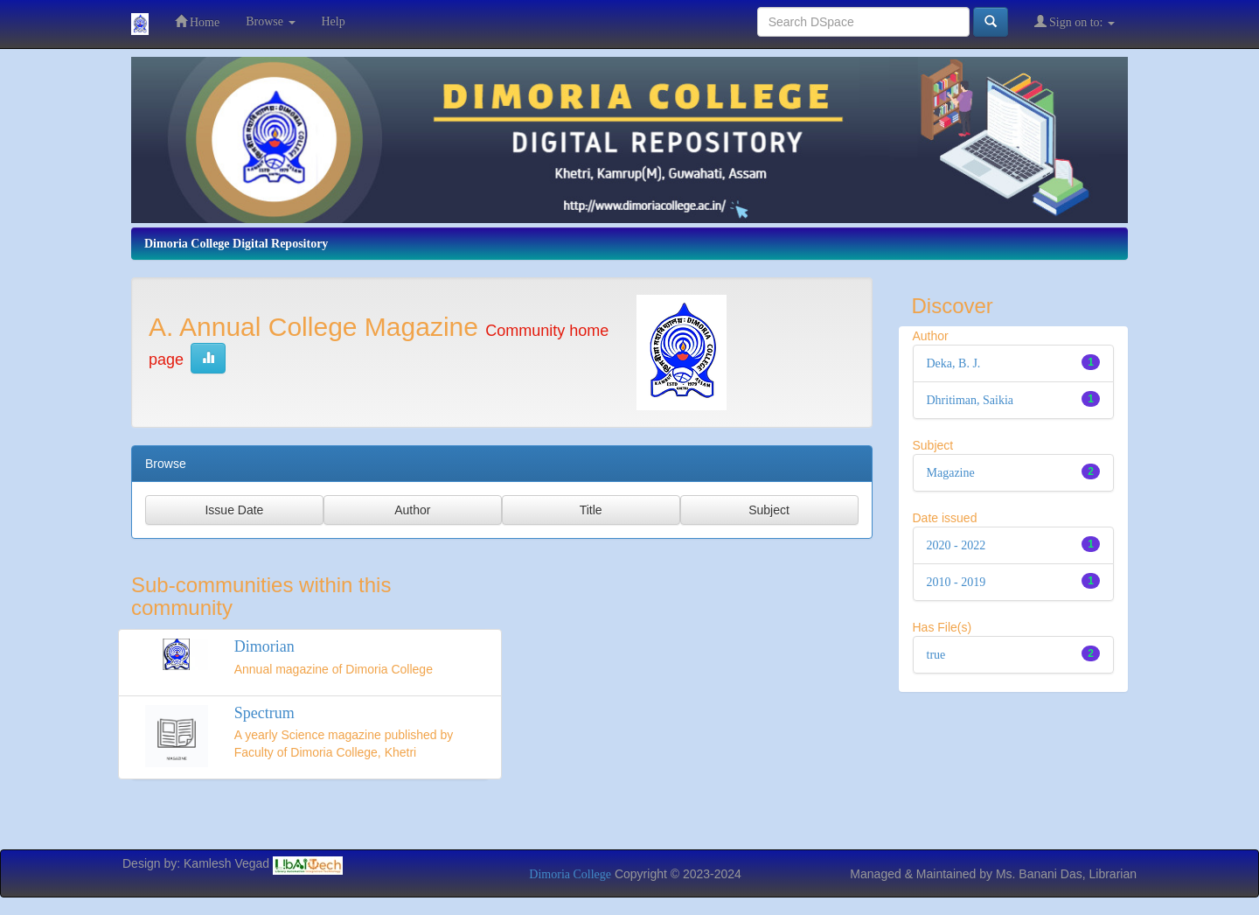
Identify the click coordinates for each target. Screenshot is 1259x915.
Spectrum (264, 713)
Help (333, 21)
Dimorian (264, 646)
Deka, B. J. (954, 363)
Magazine (951, 472)
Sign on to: (1074, 21)
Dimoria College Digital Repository (236, 243)
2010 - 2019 (956, 582)
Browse (270, 21)
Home (197, 21)
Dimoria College (570, 874)
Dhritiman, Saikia (970, 400)
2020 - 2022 (956, 545)
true (936, 654)
